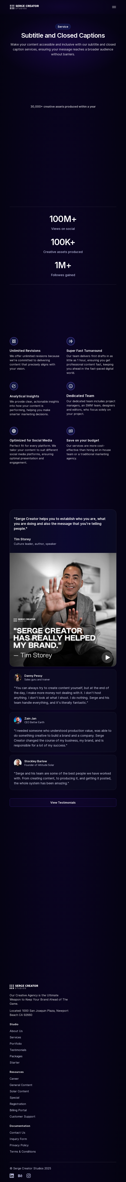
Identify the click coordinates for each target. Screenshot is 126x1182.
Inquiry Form (18, 1139)
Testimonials (18, 1050)
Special (14, 1097)
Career (14, 1078)
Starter (15, 1062)
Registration (18, 1104)
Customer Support (22, 1116)
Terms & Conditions (23, 1151)
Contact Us (17, 1132)
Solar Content (19, 1091)
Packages (16, 1056)
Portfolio (16, 1043)
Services (15, 1037)
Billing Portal (18, 1110)
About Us (16, 1031)
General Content (21, 1085)
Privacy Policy (19, 1145)
